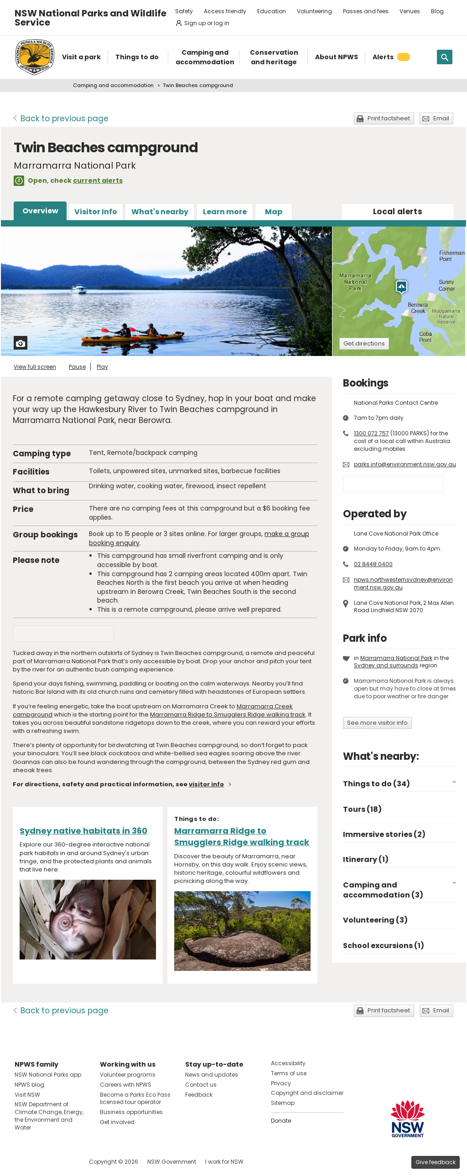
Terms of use (288, 1073)
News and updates (211, 1074)
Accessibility (288, 1063)
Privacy (281, 1083)
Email (441, 118)
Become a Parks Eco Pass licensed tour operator (135, 1098)
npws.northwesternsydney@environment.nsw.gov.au (403, 583)
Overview (40, 211)
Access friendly (225, 11)
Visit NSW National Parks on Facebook (23, 1161)
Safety (184, 11)
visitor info (206, 784)
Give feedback (435, 1162)
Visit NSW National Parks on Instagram (42, 1161)
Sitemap (283, 1103)
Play (102, 367)
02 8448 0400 (373, 564)
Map (273, 211)
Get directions (364, 343)
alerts (397, 211)
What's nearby (159, 211)
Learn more (225, 211)
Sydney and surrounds (386, 665)
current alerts (98, 180)
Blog (437, 11)
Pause (77, 367)
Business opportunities (131, 1112)
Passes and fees (366, 11)
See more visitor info (377, 722)
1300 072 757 (371, 433)
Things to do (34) (376, 784)
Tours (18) (362, 809)
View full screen (35, 367)
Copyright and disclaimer (307, 1093)
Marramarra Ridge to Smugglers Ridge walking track (228, 714)
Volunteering (314, 11)
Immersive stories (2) (384, 834)
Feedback (199, 1095)
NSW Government (171, 1162)
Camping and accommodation (113, 85)
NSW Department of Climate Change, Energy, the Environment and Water (49, 1115)
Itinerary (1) (366, 859)
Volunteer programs (128, 1074)
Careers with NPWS (125, 1084)
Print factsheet (389, 118)
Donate (281, 1120)
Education (271, 11)
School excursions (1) (383, 945)
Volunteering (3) (375, 920)
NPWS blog (29, 1084)
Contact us (201, 1084)
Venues (410, 11)
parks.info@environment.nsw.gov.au (405, 464)
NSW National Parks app (48, 1074)
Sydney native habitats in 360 (83, 830)
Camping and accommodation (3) (383, 890)
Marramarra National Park (396, 658)
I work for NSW (224, 1162)
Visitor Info (95, 211)
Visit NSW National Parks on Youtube (62, 1161)
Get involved (117, 1122)
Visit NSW (27, 1095)
